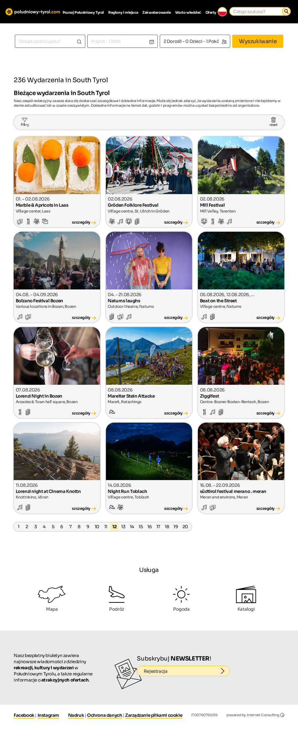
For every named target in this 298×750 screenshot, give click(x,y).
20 (185, 526)
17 (158, 526)
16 (149, 526)
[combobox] (50, 41)
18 (167, 526)
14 (132, 526)
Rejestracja (187, 671)
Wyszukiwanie (257, 41)
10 (97, 526)
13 (123, 526)
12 (114, 526)
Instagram (48, 715)
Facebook (24, 715)
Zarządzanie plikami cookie (153, 715)
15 (141, 526)
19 (175, 526)
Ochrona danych (104, 715)
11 (105, 526)
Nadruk (76, 715)
